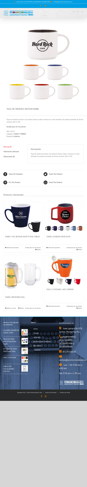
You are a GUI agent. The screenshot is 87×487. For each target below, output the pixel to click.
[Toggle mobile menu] (82, 11)
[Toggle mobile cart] (73, 11)
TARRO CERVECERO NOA (15, 297)
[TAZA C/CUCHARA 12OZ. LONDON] (64, 270)
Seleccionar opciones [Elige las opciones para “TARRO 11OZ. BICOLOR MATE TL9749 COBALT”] (13, 247)
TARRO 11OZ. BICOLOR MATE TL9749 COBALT (22, 237)
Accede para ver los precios (16, 127)
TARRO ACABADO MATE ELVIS (58, 237)
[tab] (13, 146)
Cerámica (16, 136)
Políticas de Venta (65, 392)
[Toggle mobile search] (78, 11)
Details (39, 249)
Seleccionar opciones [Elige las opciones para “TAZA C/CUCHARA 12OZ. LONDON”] (54, 306)
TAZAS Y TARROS (20, 134)
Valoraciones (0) (9, 156)
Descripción (7, 147)
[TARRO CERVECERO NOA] (22, 274)
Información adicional (11, 151)
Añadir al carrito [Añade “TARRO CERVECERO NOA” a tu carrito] (11, 308)
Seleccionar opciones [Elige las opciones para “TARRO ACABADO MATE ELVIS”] (54, 247)
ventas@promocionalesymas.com (62, 2)
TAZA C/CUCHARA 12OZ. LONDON (60, 289)
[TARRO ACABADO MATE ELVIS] (64, 217)
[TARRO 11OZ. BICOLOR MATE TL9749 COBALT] (22, 217)
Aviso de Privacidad (50, 392)
